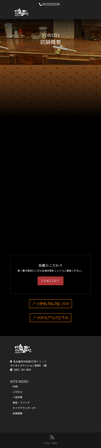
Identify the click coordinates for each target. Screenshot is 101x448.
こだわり (17, 392)
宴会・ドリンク (21, 402)
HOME (15, 386)
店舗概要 (17, 413)
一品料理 (17, 397)
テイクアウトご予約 (52, 318)
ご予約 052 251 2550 (52, 304)
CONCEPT (50, 281)
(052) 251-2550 (20, 370)
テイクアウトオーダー (25, 408)
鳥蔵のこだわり (50, 265)
